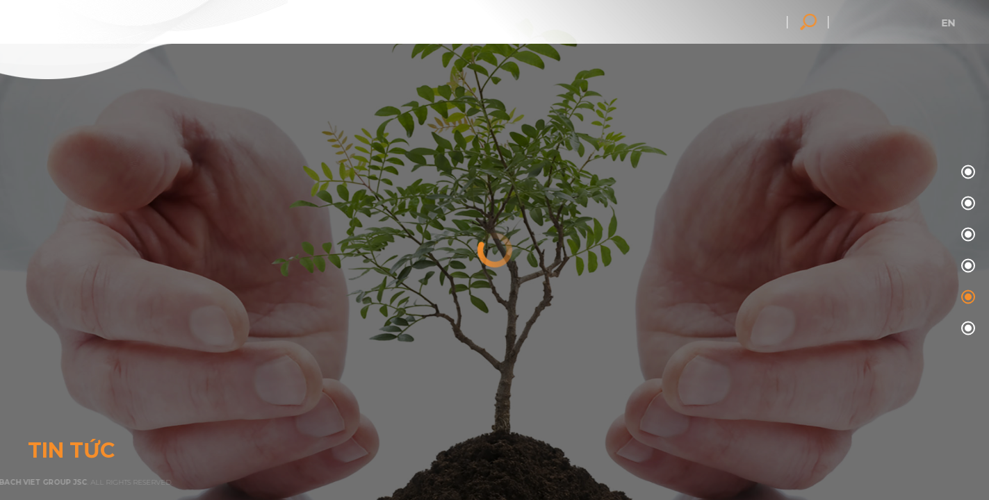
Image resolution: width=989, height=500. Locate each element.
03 (966, 266)
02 (966, 235)
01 (966, 203)
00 (966, 172)
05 (966, 328)
